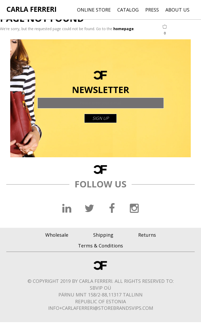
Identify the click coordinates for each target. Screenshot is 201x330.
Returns (147, 235)
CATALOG (128, 10)
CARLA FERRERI (31, 9)
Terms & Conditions (100, 245)
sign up (100, 118)
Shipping (103, 235)
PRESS (152, 10)
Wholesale (56, 235)
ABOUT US (177, 10)
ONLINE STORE (94, 10)
